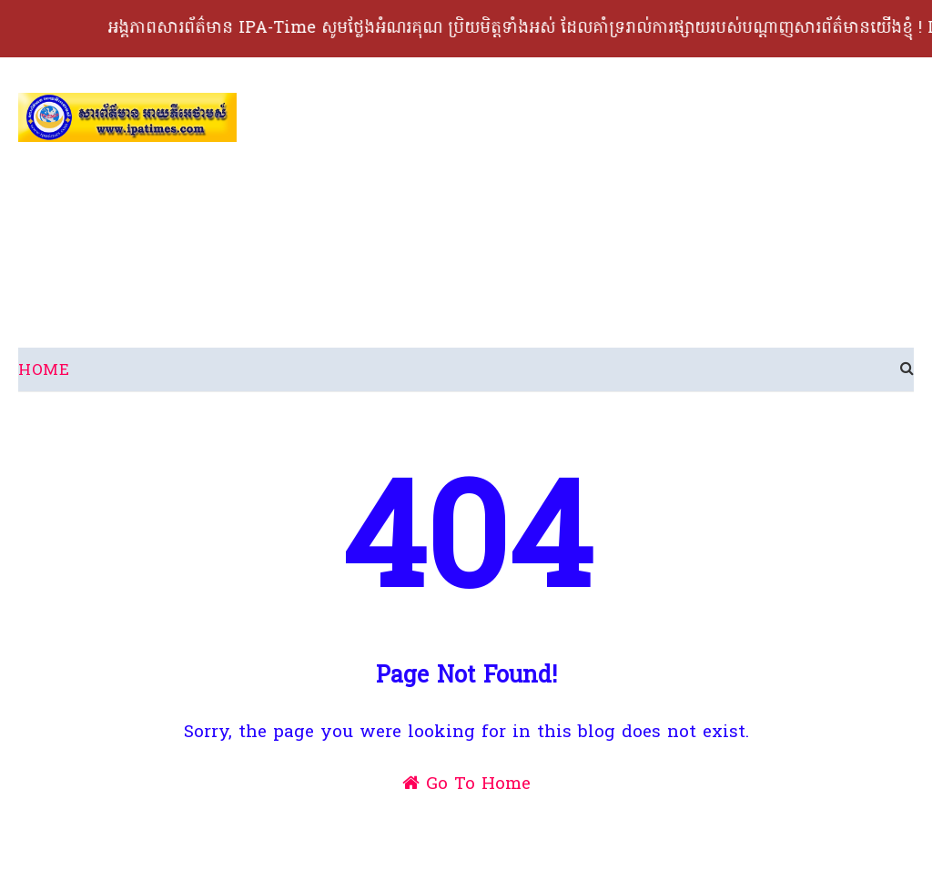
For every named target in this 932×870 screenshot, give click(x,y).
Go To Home (466, 784)
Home (43, 370)
